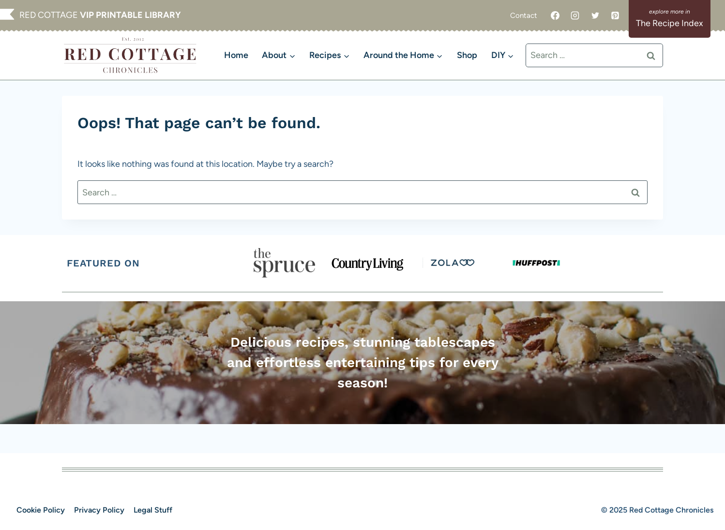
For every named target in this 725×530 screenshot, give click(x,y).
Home (236, 55)
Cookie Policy (40, 510)
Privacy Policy (99, 510)
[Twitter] (595, 15)
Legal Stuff (153, 510)
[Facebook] (555, 15)
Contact (523, 15)
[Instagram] (575, 15)
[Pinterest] (615, 15)
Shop (467, 55)
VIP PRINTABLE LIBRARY (130, 15)
